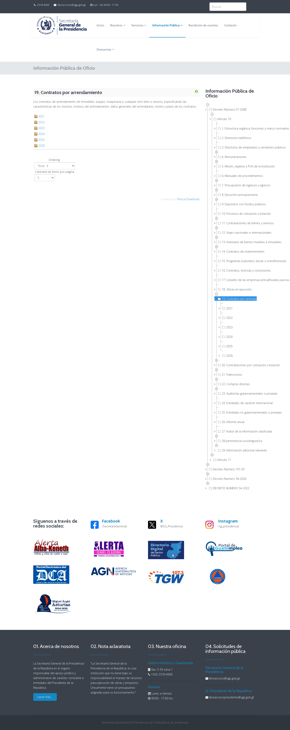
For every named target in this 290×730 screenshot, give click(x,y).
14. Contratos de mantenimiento (237, 251)
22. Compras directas (233, 384)
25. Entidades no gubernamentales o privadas (237, 412)
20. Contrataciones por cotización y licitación (237, 365)
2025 (41, 140)
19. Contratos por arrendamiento (237, 299)
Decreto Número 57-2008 (227, 109)
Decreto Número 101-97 (226, 469)
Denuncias (104, 49)
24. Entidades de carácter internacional (237, 403)
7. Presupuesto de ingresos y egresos (237, 185)
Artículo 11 (221, 460)
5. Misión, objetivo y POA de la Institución (237, 166)
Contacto (230, 25)
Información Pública (166, 25)
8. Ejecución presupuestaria (237, 195)
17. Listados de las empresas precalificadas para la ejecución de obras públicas (237, 280)
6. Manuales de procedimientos (237, 176)
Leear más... (45, 697)
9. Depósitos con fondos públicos (237, 204)
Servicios (137, 25)
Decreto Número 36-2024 (227, 479)
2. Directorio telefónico (234, 138)
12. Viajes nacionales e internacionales (237, 232)
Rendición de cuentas (203, 25)
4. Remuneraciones (231, 157)
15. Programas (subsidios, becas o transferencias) (237, 261)
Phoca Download (188, 199)
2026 (41, 145)
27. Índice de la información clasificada (237, 431)
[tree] (231, 296)
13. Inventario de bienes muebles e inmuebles (237, 242)
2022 (41, 122)
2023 (41, 128)
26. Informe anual (230, 422)
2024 (41, 134)
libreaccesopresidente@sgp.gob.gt (231, 697)
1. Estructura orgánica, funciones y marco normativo (237, 128)
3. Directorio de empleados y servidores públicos (237, 147)
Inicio (100, 25)
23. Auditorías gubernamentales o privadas (237, 393)
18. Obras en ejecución (234, 289)
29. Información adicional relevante (237, 450)
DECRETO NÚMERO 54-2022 (228, 488)
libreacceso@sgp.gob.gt (72, 5)
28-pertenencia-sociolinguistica (237, 441)
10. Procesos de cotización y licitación (237, 214)
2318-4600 (43, 5)
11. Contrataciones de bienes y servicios (237, 223)
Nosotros (116, 25)
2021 (41, 116)
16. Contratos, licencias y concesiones (237, 270)
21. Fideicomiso (229, 374)
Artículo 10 (221, 119)
